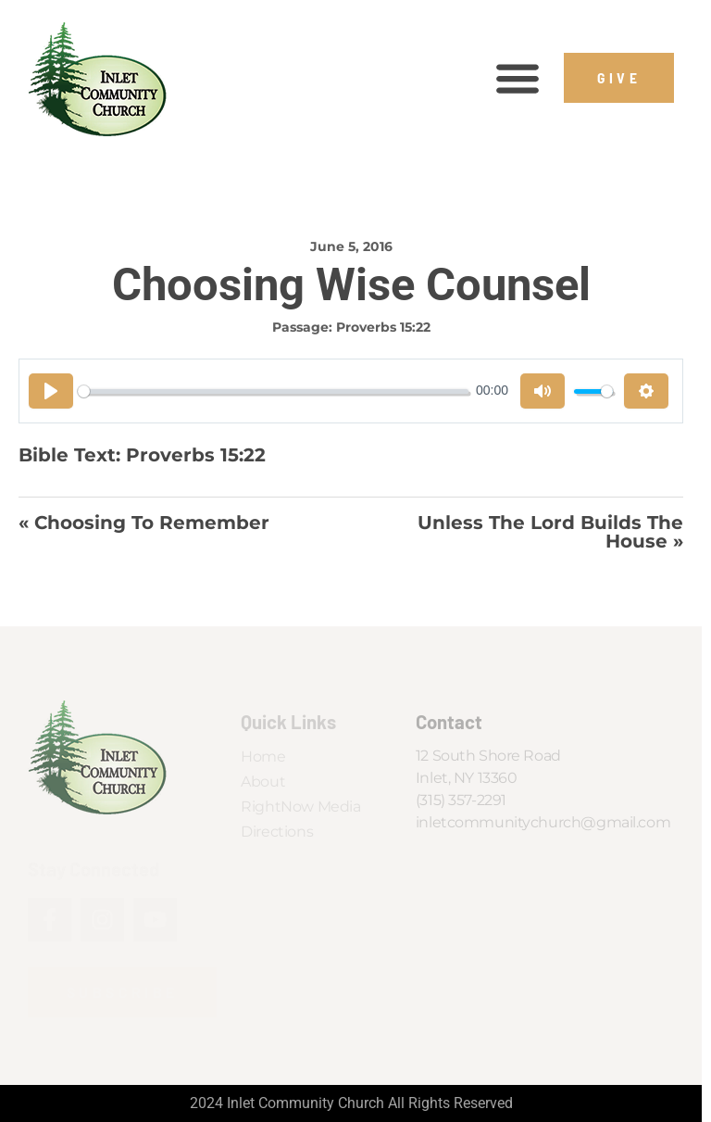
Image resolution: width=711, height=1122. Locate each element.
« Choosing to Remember (144, 523)
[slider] (273, 391)
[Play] (51, 391)
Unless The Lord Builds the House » (550, 532)
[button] (517, 78)
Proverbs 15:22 (383, 327)
